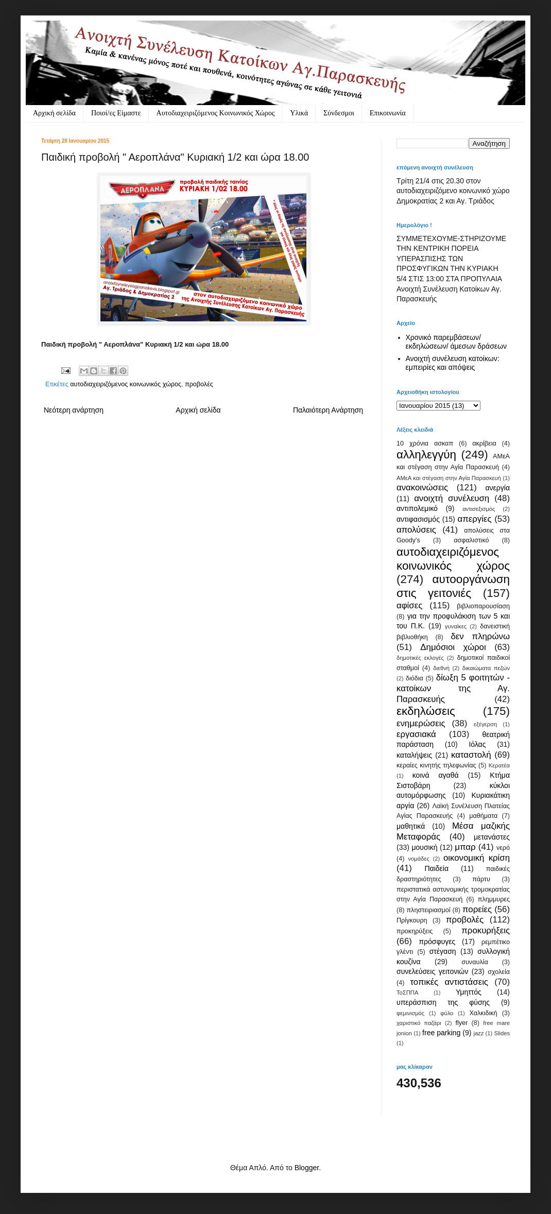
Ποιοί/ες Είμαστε (116, 113)
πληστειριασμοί (428, 910)
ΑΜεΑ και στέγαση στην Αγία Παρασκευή (449, 478)
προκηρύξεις (415, 931)
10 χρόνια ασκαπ (425, 443)
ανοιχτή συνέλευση (451, 498)
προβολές (199, 384)
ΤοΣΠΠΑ (407, 992)
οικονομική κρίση (476, 858)
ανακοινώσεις (422, 487)
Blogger (307, 1168)
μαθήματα (483, 815)
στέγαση (442, 951)
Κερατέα (499, 765)
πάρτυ (481, 879)
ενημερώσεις (421, 723)
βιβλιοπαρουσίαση (483, 606)
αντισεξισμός (478, 509)
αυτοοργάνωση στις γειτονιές (453, 586)
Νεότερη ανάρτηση (74, 410)
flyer (461, 1023)
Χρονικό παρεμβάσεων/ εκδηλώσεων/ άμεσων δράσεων (456, 341)
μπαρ (465, 847)
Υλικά (299, 113)
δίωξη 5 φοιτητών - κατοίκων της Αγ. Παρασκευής (453, 688)
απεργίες (475, 519)
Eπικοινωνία (388, 113)
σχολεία (499, 972)
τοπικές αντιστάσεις (449, 982)
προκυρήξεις (485, 930)
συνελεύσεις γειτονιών (432, 971)
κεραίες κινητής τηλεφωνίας (436, 765)
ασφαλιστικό (471, 540)
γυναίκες (456, 626)
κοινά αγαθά (435, 775)
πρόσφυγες (437, 941)
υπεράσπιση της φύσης (443, 1002)
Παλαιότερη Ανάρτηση (328, 410)
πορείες (477, 909)
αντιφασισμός (418, 519)
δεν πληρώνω (480, 636)
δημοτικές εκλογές (420, 658)
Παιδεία (436, 868)
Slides (502, 1033)
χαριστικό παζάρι (419, 1023)
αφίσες (409, 605)
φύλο (446, 1013)
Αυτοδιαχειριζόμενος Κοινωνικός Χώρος (216, 113)
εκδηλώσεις (426, 711)
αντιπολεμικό (417, 508)
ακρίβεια (484, 443)
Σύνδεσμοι (338, 113)
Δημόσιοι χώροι (453, 647)
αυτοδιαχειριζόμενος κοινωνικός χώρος (125, 384)
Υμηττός (468, 992)
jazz (478, 1033)
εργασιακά (416, 734)
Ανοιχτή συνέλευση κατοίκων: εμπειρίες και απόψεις (453, 362)
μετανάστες (492, 837)
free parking (441, 1033)
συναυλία (474, 962)
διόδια (414, 678)
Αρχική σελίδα (54, 113)
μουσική (424, 847)
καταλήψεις (414, 755)
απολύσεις (416, 530)
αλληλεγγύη (426, 454)
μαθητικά (411, 826)
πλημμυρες (494, 899)
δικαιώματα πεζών (486, 668)
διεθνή (441, 668)
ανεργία (497, 488)
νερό (503, 847)
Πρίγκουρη (412, 920)
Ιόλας (477, 744)
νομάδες (418, 859)
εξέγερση (485, 724)
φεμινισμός (410, 1013)
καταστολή (471, 755)
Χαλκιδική (483, 1013)
